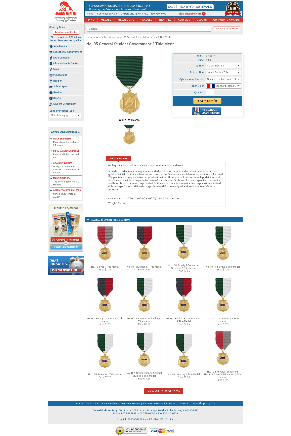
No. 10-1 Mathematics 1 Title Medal (223, 320)
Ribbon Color (197, 86)
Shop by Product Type (62, 110)
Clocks (202, 19)
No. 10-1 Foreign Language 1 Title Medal (105, 320)
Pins (91, 19)
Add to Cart (207, 101)
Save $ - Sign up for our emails (190, 6)
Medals (106, 19)
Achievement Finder (227, 28)
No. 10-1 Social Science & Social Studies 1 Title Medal (144, 374)
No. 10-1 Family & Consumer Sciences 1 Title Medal (183, 267)
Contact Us (92, 403)
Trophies (165, 19)
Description (118, 158)
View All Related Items (163, 391)
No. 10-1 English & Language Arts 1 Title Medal (184, 320)
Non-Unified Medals (106, 37)
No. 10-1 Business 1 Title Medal (144, 266)
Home (90, 13)
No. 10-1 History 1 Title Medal (184, 374)
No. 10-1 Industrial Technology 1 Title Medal (144, 320)
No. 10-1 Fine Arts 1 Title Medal (223, 266)
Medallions (126, 19)
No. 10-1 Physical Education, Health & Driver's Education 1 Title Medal (222, 374)
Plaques (146, 19)
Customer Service (107, 13)
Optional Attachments (191, 79)
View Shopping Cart (190, 13)
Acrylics (184, 19)
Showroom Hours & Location (159, 403)
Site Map (184, 403)
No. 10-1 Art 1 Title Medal (105, 266)
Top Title (199, 65)
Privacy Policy (109, 403)
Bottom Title (197, 72)
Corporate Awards (226, 19)
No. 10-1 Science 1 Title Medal (104, 374)
